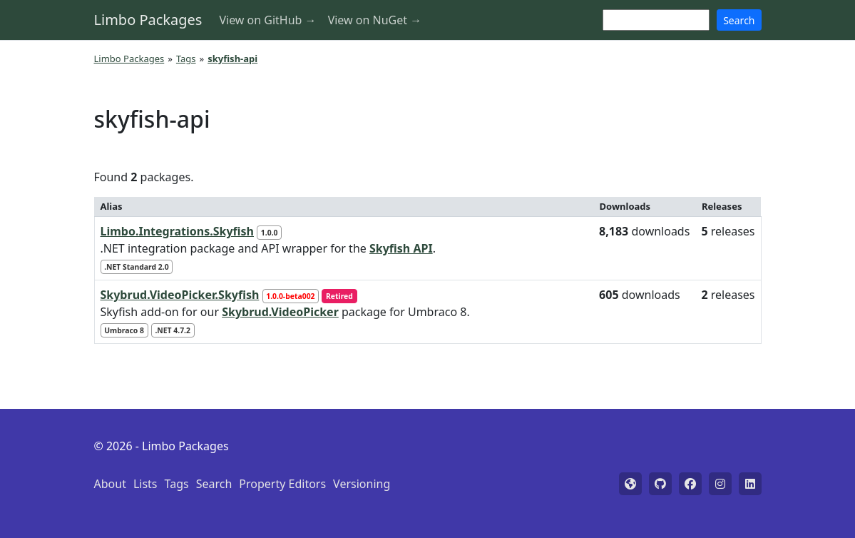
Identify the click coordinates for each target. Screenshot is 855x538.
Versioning (361, 484)
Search (738, 20)
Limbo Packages (148, 19)
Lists (145, 484)
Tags (186, 58)
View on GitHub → (267, 20)
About (110, 484)
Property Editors (282, 484)
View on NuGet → (375, 20)
